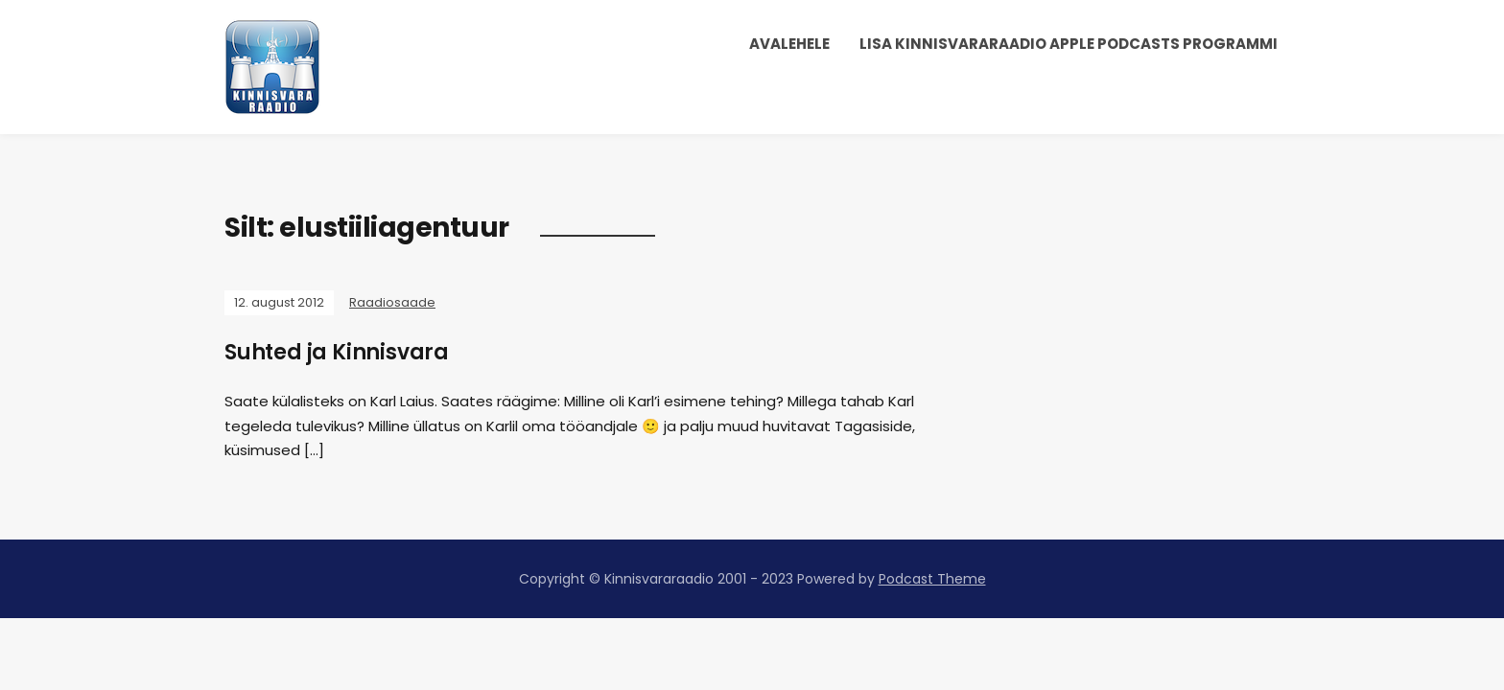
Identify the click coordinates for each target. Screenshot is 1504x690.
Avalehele (789, 44)
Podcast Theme (932, 578)
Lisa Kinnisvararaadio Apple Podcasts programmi (1068, 44)
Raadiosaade (392, 302)
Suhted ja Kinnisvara (336, 352)
